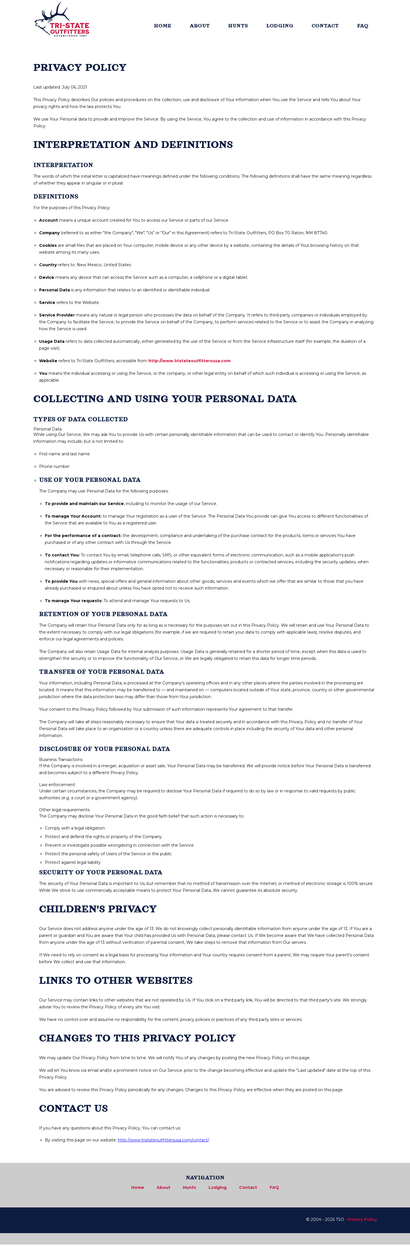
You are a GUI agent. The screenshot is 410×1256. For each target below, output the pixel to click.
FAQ (362, 26)
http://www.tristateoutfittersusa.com (189, 360)
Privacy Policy (362, 1219)
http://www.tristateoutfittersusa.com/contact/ (163, 1140)
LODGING (279, 26)
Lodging (218, 1187)
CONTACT (325, 26)
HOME (162, 26)
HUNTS (238, 26)
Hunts (189, 1187)
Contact (248, 1187)
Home (137, 1187)
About (163, 1187)
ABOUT (199, 26)
